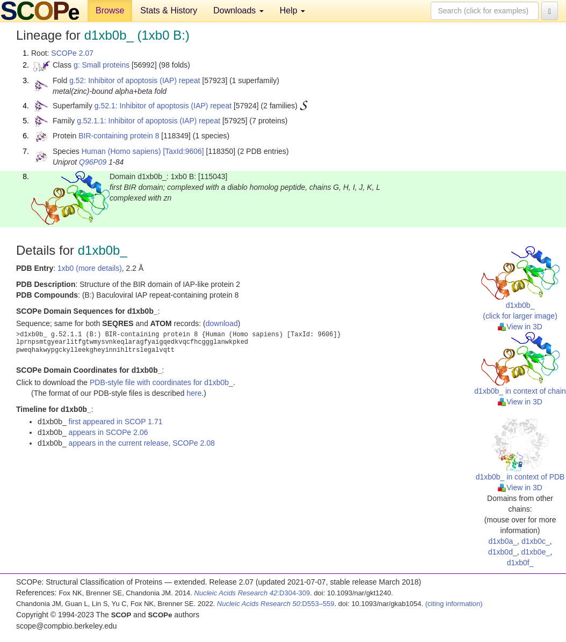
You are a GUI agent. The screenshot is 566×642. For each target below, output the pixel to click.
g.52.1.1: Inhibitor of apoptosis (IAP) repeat (148, 120)
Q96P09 (92, 162)
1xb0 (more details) (89, 268)
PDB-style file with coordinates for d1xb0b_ (161, 382)
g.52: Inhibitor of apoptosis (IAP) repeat (134, 80)
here (193, 393)
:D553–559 (276, 604)
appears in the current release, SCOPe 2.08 (142, 443)
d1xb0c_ (535, 541)
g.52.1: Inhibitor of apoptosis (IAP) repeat (163, 105)
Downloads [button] (238, 10)
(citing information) (454, 604)
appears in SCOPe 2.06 (108, 432)
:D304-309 (252, 593)
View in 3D (520, 326)
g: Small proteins (101, 65)
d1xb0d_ (502, 552)
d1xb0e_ (535, 552)
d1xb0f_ (520, 562)
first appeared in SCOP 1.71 (116, 421)
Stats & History (168, 10)
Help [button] (292, 10)
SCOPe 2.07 (72, 53)
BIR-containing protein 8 (118, 135)
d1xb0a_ (502, 541)
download (222, 323)
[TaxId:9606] (183, 151)
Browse (110, 10)
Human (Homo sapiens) (121, 151)
